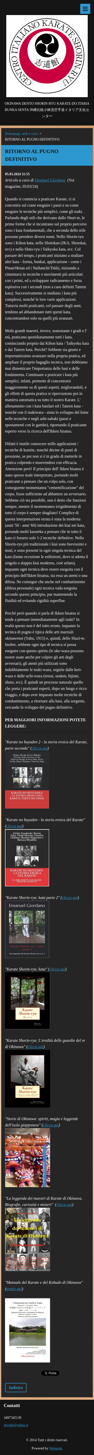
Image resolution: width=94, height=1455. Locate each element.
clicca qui (39, 748)
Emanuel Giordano (50, 180)
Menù (85, 9)
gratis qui (14, 1289)
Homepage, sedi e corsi (21, 134)
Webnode (55, 1448)
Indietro (16, 1387)
